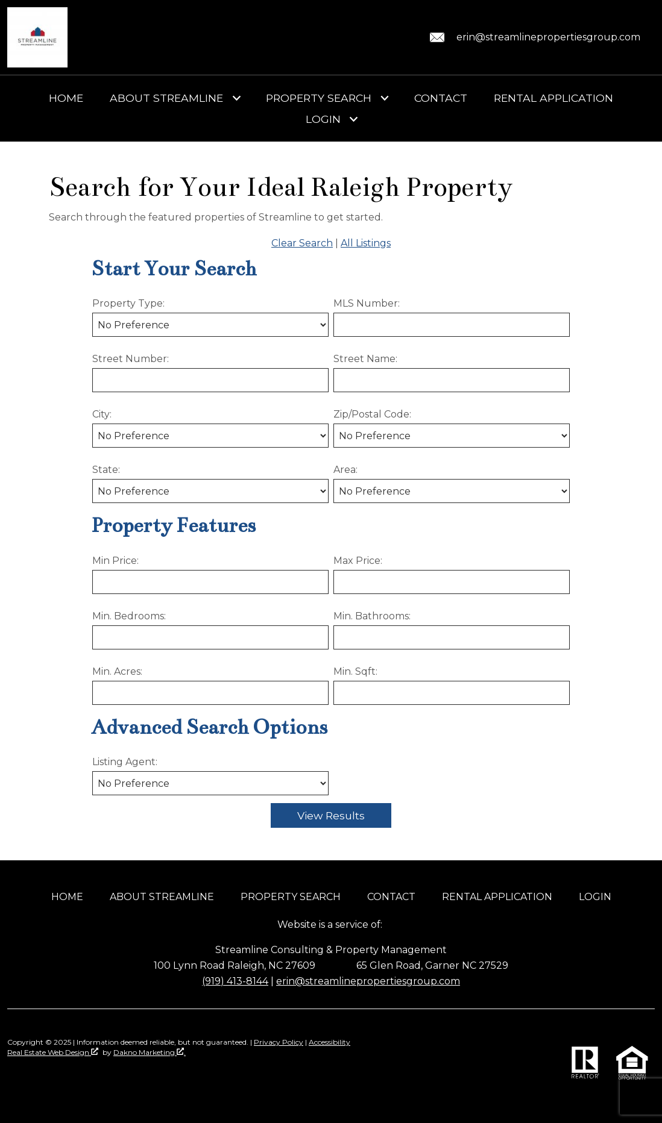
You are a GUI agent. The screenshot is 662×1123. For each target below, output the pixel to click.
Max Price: (357, 560)
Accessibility (329, 1041)
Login (595, 896)
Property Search (291, 896)
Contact (440, 98)
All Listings (366, 243)
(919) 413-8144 (235, 981)
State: (106, 469)
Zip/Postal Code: (372, 414)
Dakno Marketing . (149, 1052)
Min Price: (115, 560)
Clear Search (302, 243)
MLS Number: (366, 303)
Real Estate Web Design (52, 1052)
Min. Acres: (117, 671)
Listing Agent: (124, 762)
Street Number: (130, 358)
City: (102, 414)
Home (66, 98)
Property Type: (128, 303)
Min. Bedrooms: (129, 616)
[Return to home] (37, 37)
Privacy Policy (278, 1041)
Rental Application (553, 98)
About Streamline (162, 896)
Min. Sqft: (355, 671)
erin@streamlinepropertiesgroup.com (368, 981)
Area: (345, 469)
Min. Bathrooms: (372, 616)
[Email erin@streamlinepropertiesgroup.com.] (533, 37)
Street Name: (365, 358)
